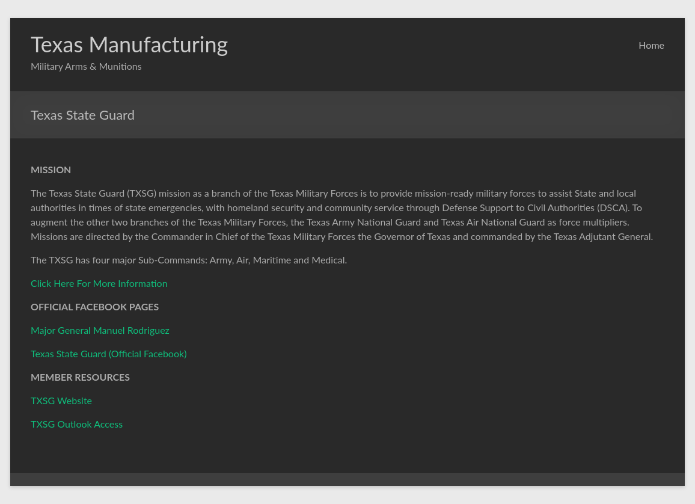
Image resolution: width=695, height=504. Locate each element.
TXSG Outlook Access (77, 423)
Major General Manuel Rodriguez (100, 330)
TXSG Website (61, 400)
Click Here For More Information (99, 283)
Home (651, 45)
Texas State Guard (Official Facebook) (108, 353)
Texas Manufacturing (129, 44)
